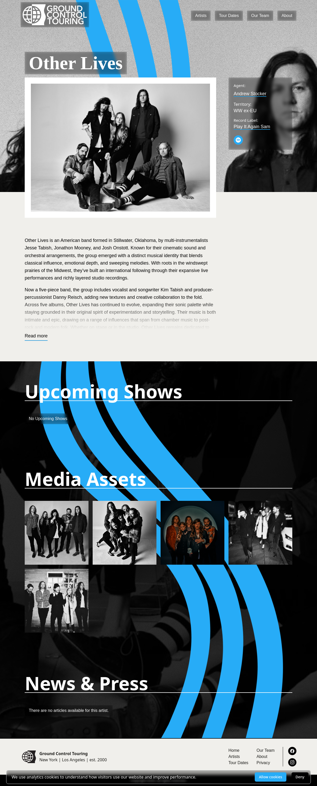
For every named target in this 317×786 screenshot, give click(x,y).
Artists (200, 15)
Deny (300, 776)
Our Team (260, 15)
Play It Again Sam (252, 126)
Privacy (263, 763)
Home (234, 750)
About (286, 15)
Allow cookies (270, 776)
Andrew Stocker (250, 93)
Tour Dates (229, 15)
